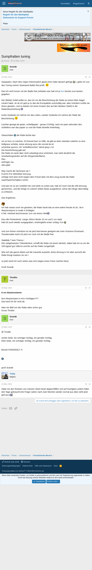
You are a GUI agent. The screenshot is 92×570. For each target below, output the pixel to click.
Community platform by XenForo (23, 556)
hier (62, 131)
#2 (90, 373)
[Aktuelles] (88, 3)
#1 (90, 117)
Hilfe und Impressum (43, 551)
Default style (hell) (10, 547)
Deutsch (25, 547)
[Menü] (4, 3)
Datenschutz (28, 551)
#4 (90, 469)
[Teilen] (86, 117)
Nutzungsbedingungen (11, 551)
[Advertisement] (46, 48)
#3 (90, 412)
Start (55, 551)
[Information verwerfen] (88, 11)
